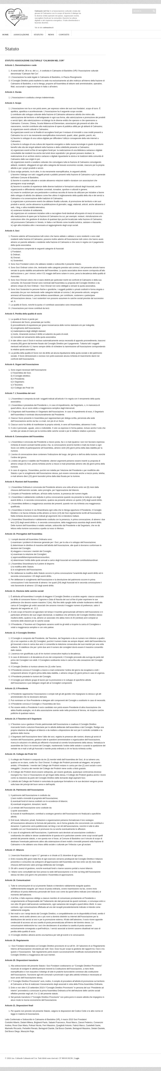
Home (5, 34)
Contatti (64, 34)
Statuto (38, 34)
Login (76, 1058)
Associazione (21, 34)
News (51, 34)
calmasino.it (48, 27)
